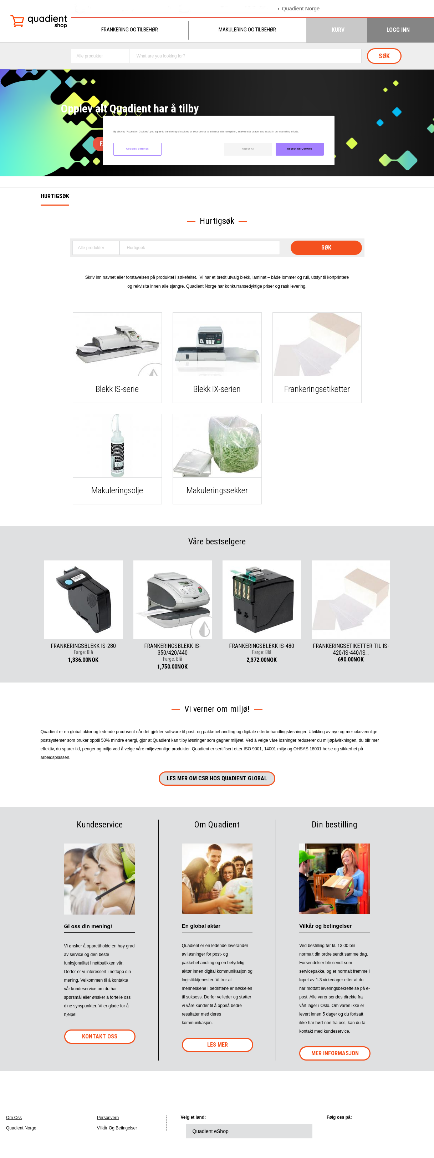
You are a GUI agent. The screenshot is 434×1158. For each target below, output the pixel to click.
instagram (417, 1131)
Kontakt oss (99, 1036)
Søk (384, 56)
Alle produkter (90, 56)
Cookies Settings (137, 148)
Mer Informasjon (335, 1053)
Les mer (217, 1044)
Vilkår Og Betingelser (117, 1128)
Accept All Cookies (299, 148)
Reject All (248, 148)
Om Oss (14, 1117)
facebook (378, 1131)
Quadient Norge (301, 8)
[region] (219, 140)
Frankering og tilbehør (129, 29)
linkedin (339, 1131)
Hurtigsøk (55, 196)
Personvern (108, 1117)
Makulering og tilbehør (247, 29)
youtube (398, 1131)
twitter (359, 1131)
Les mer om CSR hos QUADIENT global (217, 778)
